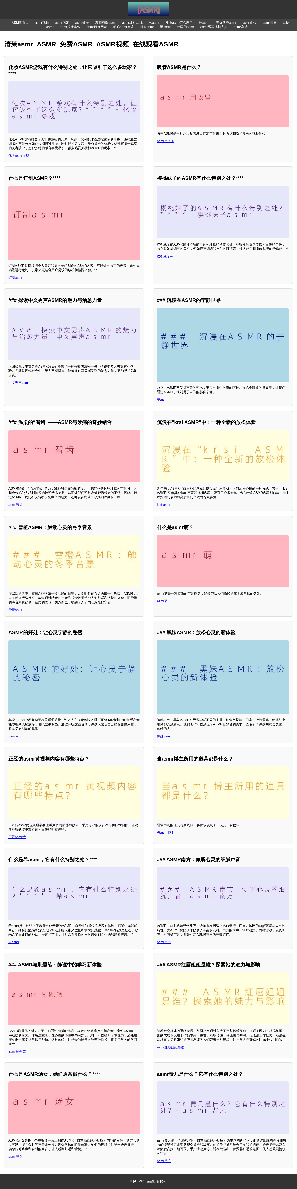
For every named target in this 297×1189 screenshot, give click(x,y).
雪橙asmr (15, 610)
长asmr (204, 22)
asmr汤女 (15, 1156)
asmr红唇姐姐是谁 (170, 1047)
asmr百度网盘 (97, 27)
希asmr (13, 942)
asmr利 (13, 736)
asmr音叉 (270, 22)
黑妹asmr (164, 736)
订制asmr (15, 277)
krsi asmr (163, 504)
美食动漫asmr (226, 22)
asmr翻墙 (241, 27)
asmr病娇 (62, 22)
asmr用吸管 (165, 141)
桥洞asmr (147, 27)
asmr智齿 (15, 505)
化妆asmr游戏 (18, 155)
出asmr (154, 22)
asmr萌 (162, 601)
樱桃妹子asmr (167, 256)
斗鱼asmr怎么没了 (179, 22)
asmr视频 (42, 22)
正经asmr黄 (17, 837)
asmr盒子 (82, 22)
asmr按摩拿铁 (70, 27)
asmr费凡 (164, 1161)
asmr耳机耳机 (132, 22)
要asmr (162, 399)
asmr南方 (164, 942)
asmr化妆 (250, 22)
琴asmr (165, 27)
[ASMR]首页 (20, 22)
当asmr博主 (165, 832)
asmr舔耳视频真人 (213, 27)
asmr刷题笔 (17, 1051)
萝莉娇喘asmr (105, 22)
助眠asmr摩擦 (123, 27)
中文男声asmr (18, 382)
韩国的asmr (185, 27)
